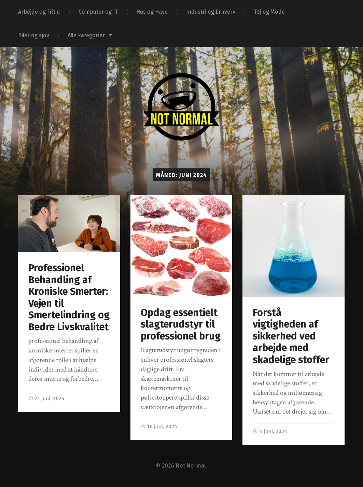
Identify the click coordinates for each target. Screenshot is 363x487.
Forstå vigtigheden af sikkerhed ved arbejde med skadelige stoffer (291, 336)
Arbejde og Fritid (39, 12)
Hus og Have (152, 12)
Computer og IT (98, 12)
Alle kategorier (86, 35)
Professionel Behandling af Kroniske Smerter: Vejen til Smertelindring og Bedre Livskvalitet (69, 297)
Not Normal (191, 465)
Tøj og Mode (269, 12)
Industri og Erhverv (210, 12)
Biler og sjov (33, 35)
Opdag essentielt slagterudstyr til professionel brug (181, 324)
